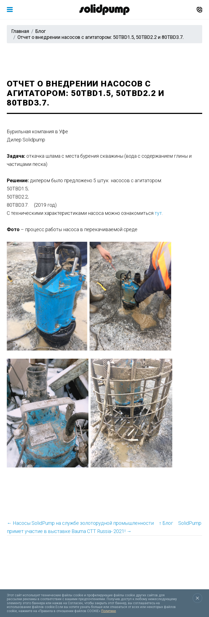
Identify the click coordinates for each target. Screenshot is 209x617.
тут (158, 213)
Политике (108, 611)
